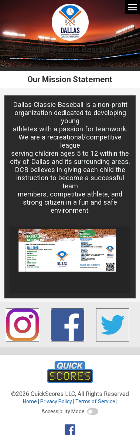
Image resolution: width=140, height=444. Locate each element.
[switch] (92, 411)
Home (30, 401)
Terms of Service (95, 401)
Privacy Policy (56, 401)
